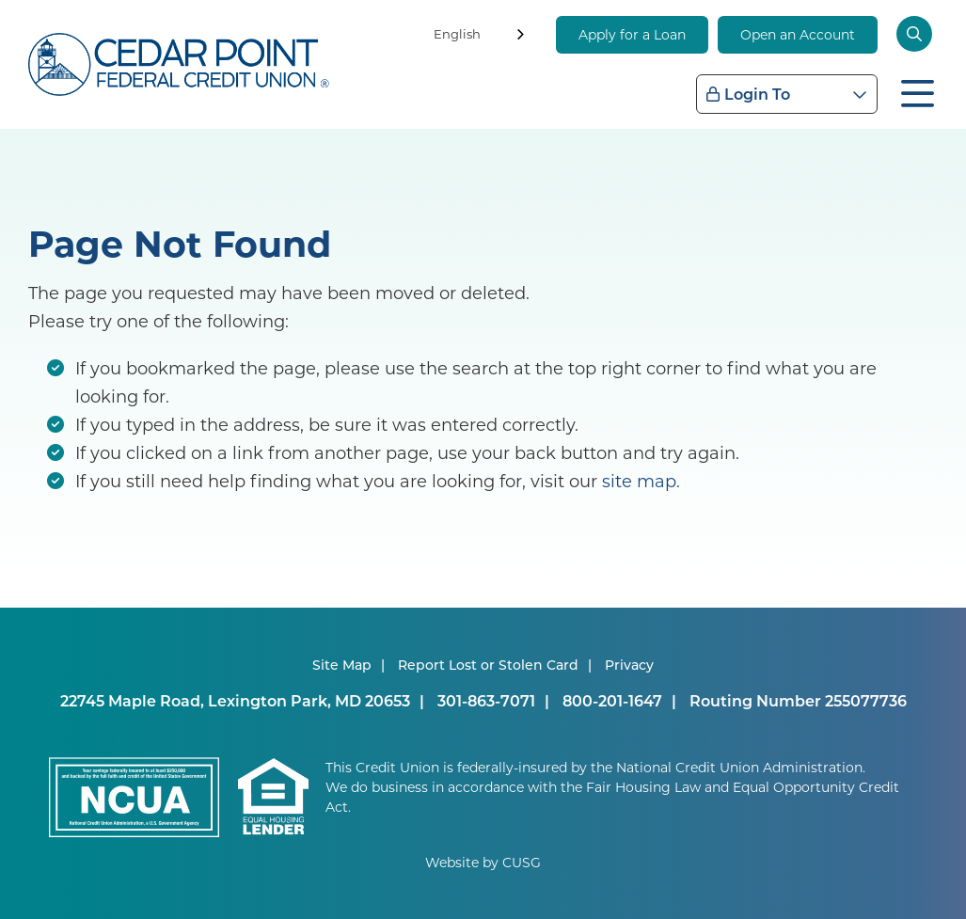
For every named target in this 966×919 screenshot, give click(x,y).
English (457, 33)
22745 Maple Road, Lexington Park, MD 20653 (235, 700)
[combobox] (480, 37)
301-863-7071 (486, 700)
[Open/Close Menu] (917, 90)
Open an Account (797, 34)
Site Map (342, 664)
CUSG (521, 862)
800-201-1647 (612, 700)
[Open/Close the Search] (917, 34)
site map (639, 480)
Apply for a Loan (632, 34)
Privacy (629, 664)
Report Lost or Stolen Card (488, 664)
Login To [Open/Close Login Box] (757, 93)
